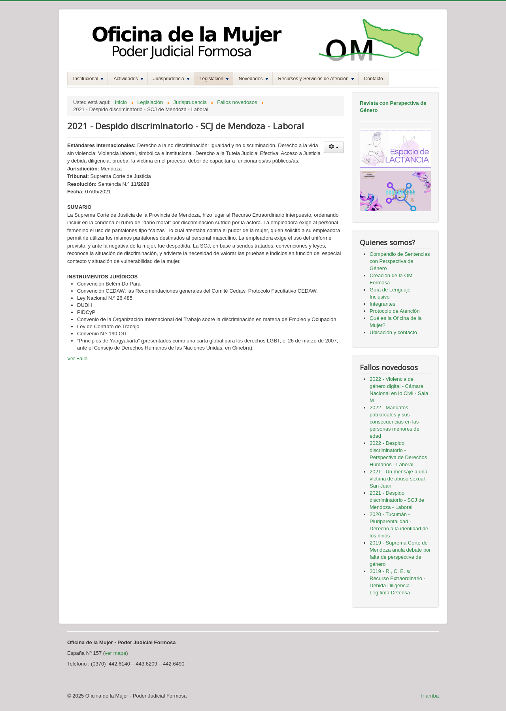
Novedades (253, 78)
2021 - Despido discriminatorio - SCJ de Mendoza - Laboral (397, 500)
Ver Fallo (77, 358)
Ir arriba (430, 696)
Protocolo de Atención (394, 311)
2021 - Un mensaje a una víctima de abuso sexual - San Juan (399, 479)
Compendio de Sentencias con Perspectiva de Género (400, 261)
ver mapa (115, 653)
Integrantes (382, 304)
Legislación (214, 78)
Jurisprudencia (171, 78)
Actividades (128, 78)
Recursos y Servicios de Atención (316, 78)
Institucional (88, 78)
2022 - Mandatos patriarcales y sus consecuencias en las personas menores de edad (394, 422)
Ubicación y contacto (393, 332)
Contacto (373, 78)
